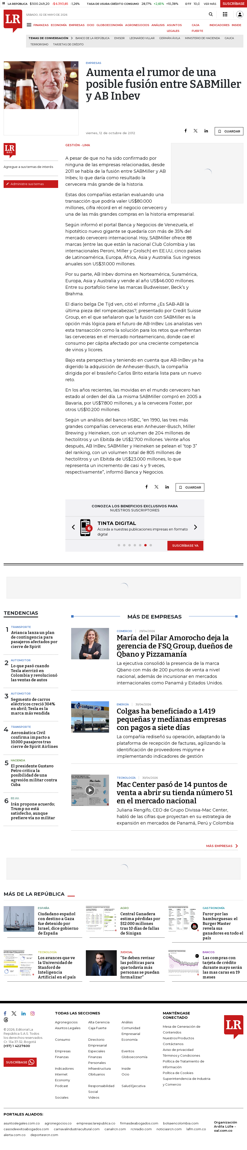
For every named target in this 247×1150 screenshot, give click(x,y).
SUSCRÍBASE (234, 3)
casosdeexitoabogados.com (26, 1129)
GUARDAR (229, 131)
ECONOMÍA (59, 25)
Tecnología (47, 952)
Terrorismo (39, 44)
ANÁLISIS (158, 25)
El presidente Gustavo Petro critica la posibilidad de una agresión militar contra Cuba (34, 775)
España (43, 908)
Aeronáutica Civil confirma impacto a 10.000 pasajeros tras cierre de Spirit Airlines (34, 739)
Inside (126, 1068)
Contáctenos (173, 1044)
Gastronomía (214, 908)
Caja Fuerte (97, 1028)
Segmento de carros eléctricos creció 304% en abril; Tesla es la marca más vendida (33, 706)
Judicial (126, 952)
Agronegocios (66, 1022)
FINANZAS (41, 25)
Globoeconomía (134, 1057)
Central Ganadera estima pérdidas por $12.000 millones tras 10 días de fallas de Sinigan (140, 924)
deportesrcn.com (44, 1135)
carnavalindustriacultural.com (77, 1129)
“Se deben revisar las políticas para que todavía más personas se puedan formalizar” (139, 967)
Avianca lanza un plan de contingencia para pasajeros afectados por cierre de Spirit (34, 639)
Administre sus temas (25, 184)
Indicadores (64, 1068)
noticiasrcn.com (169, 1129)
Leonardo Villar (142, 38)
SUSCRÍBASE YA (185, 545)
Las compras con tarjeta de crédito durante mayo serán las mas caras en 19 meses (222, 967)
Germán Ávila (169, 38)
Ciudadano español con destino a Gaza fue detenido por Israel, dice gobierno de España (58, 924)
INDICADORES (220, 25)
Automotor (21, 660)
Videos (93, 1097)
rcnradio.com (141, 1129)
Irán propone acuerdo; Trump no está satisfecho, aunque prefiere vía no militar (33, 811)
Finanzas (62, 1057)
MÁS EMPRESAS (219, 846)
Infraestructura (99, 1068)
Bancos (209, 952)
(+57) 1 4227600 (17, 1046)
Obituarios (96, 1074)
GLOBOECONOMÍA (109, 25)
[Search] (210, 14)
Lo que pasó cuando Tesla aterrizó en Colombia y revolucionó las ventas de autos (34, 673)
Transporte (21, 627)
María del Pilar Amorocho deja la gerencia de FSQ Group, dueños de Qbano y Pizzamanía (175, 646)
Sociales (61, 1097)
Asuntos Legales (67, 1028)
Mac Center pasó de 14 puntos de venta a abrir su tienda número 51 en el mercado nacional (175, 792)
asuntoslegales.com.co (22, 1123)
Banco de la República (92, 38)
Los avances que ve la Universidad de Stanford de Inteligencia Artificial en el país (57, 967)
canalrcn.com (115, 1129)
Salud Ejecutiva (133, 1086)
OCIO (90, 25)
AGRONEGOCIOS (137, 25)
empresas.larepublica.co (95, 1123)
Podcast (61, 1086)
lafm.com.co (196, 1129)
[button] (71, 527)
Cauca (229, 38)
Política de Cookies (178, 1073)
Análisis (127, 1022)
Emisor (119, 38)
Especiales (96, 1051)
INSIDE (236, 25)
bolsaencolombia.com (181, 1123)
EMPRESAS (77, 25)
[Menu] (30, 24)
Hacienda (18, 760)
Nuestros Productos (178, 1038)
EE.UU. (15, 798)
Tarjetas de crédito (68, 44)
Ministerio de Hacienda (202, 38)
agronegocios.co (58, 1123)
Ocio (125, 1074)
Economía (129, 1039)
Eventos (128, 1051)
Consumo (62, 1039)
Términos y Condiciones (181, 1055)
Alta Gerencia (99, 1022)
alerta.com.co (15, 1135)
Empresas (62, 1051)
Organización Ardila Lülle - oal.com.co (225, 1126)
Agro (124, 908)
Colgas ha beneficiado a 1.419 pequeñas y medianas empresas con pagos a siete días (171, 719)
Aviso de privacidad (178, 1050)
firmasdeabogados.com (139, 1123)
